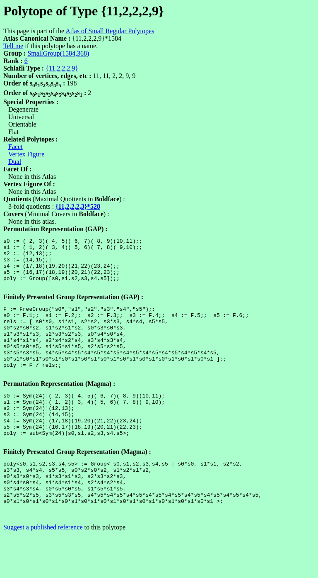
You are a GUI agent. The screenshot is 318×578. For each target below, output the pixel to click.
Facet (15, 146)
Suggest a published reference (42, 570)
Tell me (13, 45)
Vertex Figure (26, 154)
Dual (14, 161)
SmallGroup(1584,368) (58, 53)
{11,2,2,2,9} (62, 68)
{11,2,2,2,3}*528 (77, 206)
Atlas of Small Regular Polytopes (109, 30)
